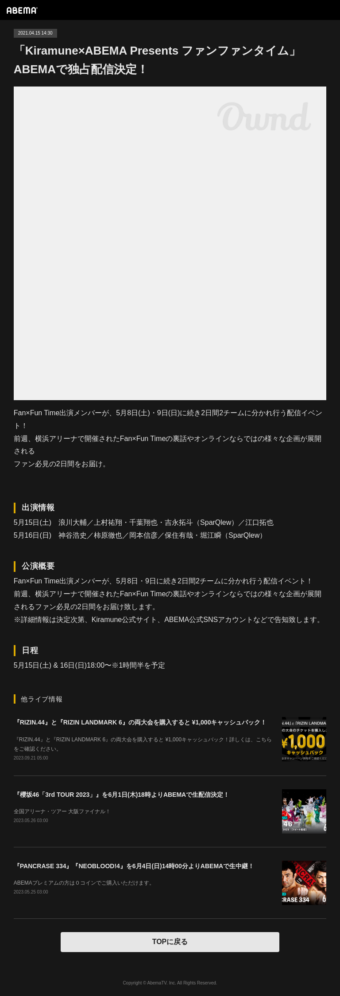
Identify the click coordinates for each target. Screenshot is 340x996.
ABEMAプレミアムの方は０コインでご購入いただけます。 (84, 883)
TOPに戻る (170, 941)
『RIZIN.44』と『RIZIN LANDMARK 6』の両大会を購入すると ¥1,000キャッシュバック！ (140, 722)
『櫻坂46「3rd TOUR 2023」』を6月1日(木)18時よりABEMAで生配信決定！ (122, 794)
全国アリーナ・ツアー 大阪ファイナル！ (62, 811)
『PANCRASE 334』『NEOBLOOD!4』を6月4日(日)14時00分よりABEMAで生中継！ (134, 866)
